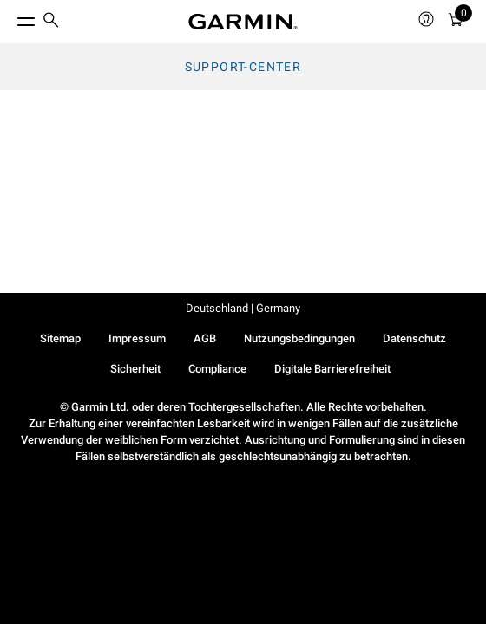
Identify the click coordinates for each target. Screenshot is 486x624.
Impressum (137, 338)
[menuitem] (51, 22)
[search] (51, 21)
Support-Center (243, 67)
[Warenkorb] (456, 22)
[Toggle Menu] (10, 17)
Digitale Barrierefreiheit (332, 368)
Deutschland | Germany (243, 308)
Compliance (217, 368)
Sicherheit (135, 368)
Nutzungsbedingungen (299, 338)
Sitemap (60, 338)
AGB (205, 338)
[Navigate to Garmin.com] (243, 21)
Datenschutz (414, 338)
